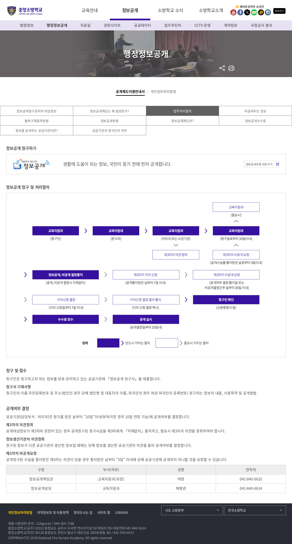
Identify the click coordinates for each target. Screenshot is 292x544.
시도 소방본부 (174, 510)
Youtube (233, 12)
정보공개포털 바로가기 (259, 164)
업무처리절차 (182, 111)
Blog (254, 12)
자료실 (85, 25)
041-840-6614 (136, 528)
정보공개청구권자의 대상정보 (37, 111)
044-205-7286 (64, 523)
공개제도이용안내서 (130, 91)
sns (222, 68)
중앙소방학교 (25, 11)
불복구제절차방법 (37, 120)
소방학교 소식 (170, 10)
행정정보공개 (57, 25)
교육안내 (90, 10)
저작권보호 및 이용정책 (53, 512)
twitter (247, 12)
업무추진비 (172, 25)
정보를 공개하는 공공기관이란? (36, 130)
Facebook (240, 12)
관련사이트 (112, 25)
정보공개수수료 (255, 120)
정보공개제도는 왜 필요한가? (109, 111)
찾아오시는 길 (83, 512)
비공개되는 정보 (255, 111)
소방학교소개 (211, 10)
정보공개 (130, 10)
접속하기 (279, 11)
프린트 (231, 68)
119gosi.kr (43, 523)
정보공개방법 (110, 120)
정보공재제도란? (182, 120)
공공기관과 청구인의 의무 (109, 130)
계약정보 (230, 25)
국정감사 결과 (261, 25)
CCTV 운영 (202, 25)
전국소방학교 (237, 510)
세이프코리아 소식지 (252, 6)
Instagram (268, 12)
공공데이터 (142, 25)
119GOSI (121, 512)
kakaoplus (261, 12)
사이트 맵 (103, 512)
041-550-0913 (124, 532)
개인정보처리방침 (163, 91)
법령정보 (26, 25)
